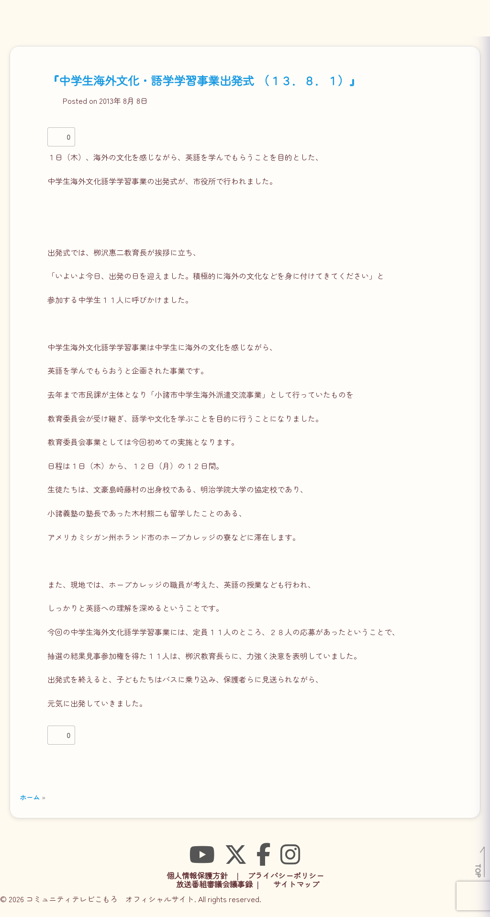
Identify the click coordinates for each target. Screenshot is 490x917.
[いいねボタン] (57, 137)
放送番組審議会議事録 (214, 884)
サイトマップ (296, 884)
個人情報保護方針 (197, 875)
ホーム (30, 797)
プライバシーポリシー (285, 875)
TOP (479, 870)
